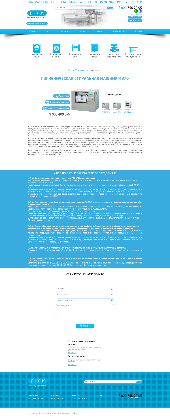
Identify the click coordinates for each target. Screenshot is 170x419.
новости (75, 396)
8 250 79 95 (130, 8)
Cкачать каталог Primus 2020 (36, 23)
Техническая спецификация (58, 108)
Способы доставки (79, 399)
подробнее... (72, 353)
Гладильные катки (75, 55)
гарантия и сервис (119, 31)
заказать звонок (134, 17)
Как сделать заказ (35, 399)
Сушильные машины (56, 55)
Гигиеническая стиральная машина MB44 (128, 111)
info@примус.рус (136, 14)
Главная (71, 70)
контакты (138, 31)
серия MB (96, 70)
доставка (99, 31)
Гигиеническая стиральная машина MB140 (117, 111)
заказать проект (135, 20)
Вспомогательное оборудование (133, 55)
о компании (32, 31)
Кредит (48, 31)
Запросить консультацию (59, 102)
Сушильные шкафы (94, 55)
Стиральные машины (37, 55)
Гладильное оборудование (114, 55)
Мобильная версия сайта (68, 413)
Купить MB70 (64, 96)
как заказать (65, 31)
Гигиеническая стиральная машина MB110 (106, 111)
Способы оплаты (57, 399)
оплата (82, 31)
